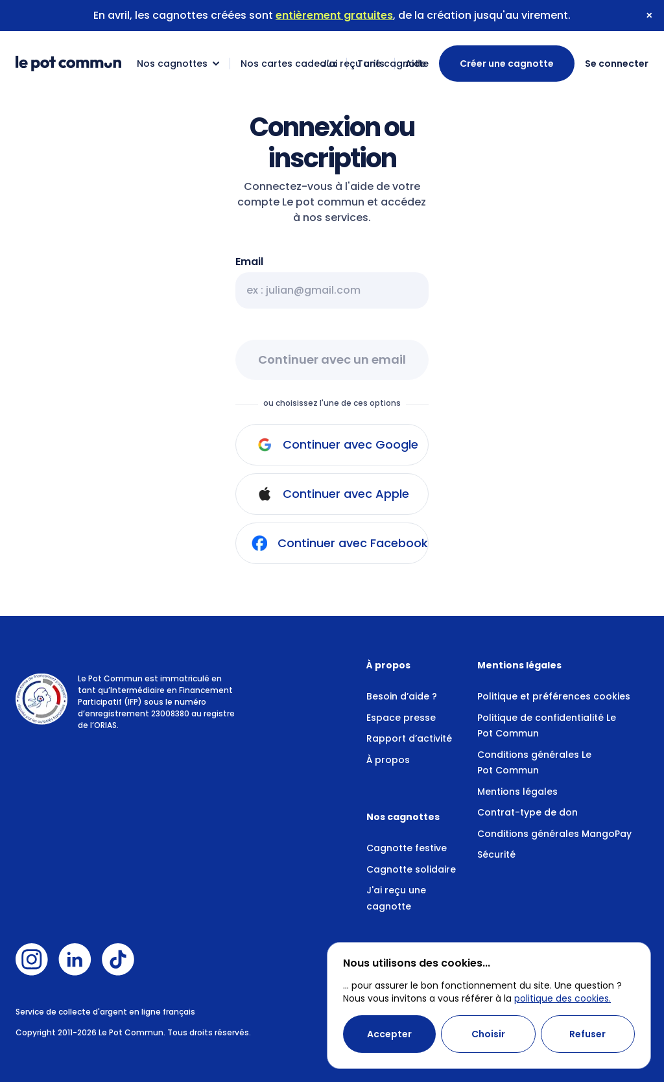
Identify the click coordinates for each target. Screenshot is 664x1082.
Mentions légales (517, 791)
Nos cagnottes (178, 63)
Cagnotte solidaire (411, 869)
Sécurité (496, 854)
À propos (388, 759)
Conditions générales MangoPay (554, 833)
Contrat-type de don (527, 812)
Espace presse (401, 717)
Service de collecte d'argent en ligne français (105, 1011)
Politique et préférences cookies (553, 696)
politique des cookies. (562, 998)
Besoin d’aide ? (401, 696)
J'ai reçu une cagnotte (375, 63)
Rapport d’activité (409, 738)
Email (249, 262)
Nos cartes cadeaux (289, 63)
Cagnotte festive (406, 847)
